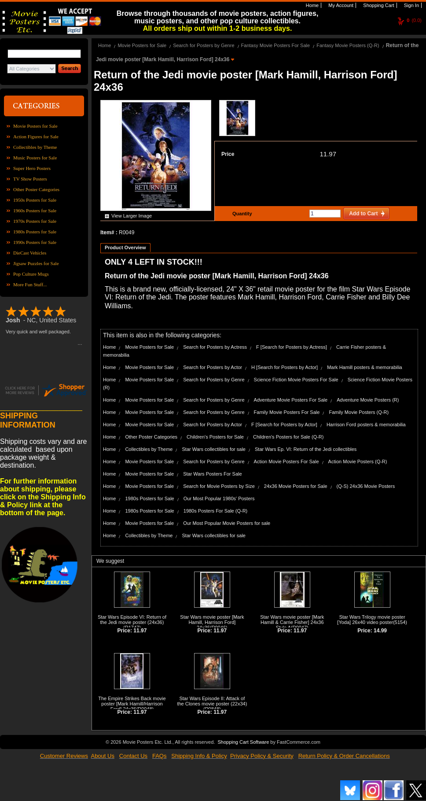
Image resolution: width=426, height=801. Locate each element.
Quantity (241, 213)
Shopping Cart (378, 5)
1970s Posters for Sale (34, 221)
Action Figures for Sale (36, 136)
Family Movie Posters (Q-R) (359, 412)
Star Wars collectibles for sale (213, 449)
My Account (340, 5)
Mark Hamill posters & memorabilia (364, 367)
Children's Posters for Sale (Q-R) (288, 436)
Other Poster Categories (36, 189)
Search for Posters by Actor (212, 367)
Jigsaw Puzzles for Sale (36, 263)
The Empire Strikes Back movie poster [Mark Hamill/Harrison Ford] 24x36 (131, 704)
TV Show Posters (30, 178)
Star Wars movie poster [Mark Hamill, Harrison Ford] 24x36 (212, 622)
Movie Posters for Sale (35, 126)
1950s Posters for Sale (34, 200)
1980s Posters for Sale (34, 231)
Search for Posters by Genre (203, 45)
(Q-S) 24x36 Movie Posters (366, 486)
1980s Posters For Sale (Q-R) (216, 510)
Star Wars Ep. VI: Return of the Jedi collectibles (305, 449)
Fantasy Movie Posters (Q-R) (347, 45)
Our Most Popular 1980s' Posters (219, 498)
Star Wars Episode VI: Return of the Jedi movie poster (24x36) (132, 619)
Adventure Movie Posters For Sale (291, 399)
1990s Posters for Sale (34, 242)
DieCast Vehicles (29, 252)
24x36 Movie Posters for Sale (295, 486)
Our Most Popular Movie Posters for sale (226, 523)
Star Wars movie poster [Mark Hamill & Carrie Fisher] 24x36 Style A (292, 622)
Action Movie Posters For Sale (286, 461)
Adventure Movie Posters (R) (368, 399)
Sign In (411, 5)
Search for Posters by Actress (215, 347)
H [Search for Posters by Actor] (284, 367)
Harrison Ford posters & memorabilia (366, 424)
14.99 (380, 631)
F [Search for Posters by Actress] (291, 347)
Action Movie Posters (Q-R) (357, 461)
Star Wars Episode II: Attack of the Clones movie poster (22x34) (212, 701)
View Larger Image (131, 215)
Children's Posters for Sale (215, 436)
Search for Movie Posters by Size (219, 486)
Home (312, 5)
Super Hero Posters (32, 168)
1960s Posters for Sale (34, 210)
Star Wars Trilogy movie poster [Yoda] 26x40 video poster (371, 619)
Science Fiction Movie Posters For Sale (296, 379)
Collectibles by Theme (35, 147)
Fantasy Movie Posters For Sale (275, 45)
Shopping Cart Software (243, 742)
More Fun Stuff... (30, 284)
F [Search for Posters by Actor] (284, 424)
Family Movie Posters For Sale (287, 412)
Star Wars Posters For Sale (212, 473)
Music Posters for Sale (35, 157)
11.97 (328, 154)
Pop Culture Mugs (31, 274)
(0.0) (414, 20)
